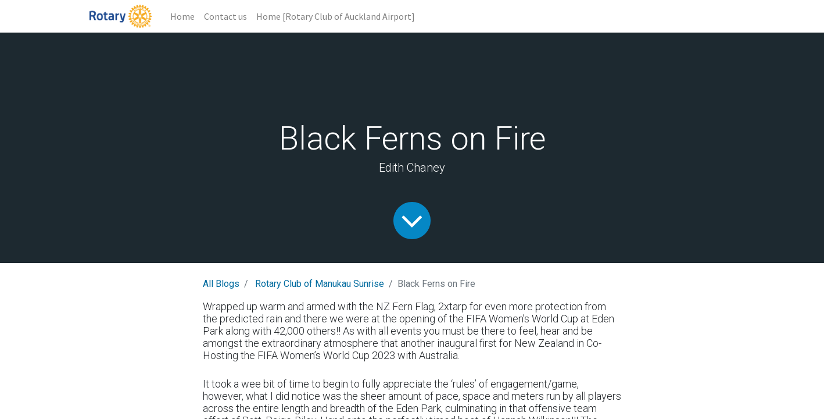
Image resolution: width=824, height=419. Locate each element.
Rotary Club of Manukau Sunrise (319, 283)
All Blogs (221, 283)
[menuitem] (182, 16)
